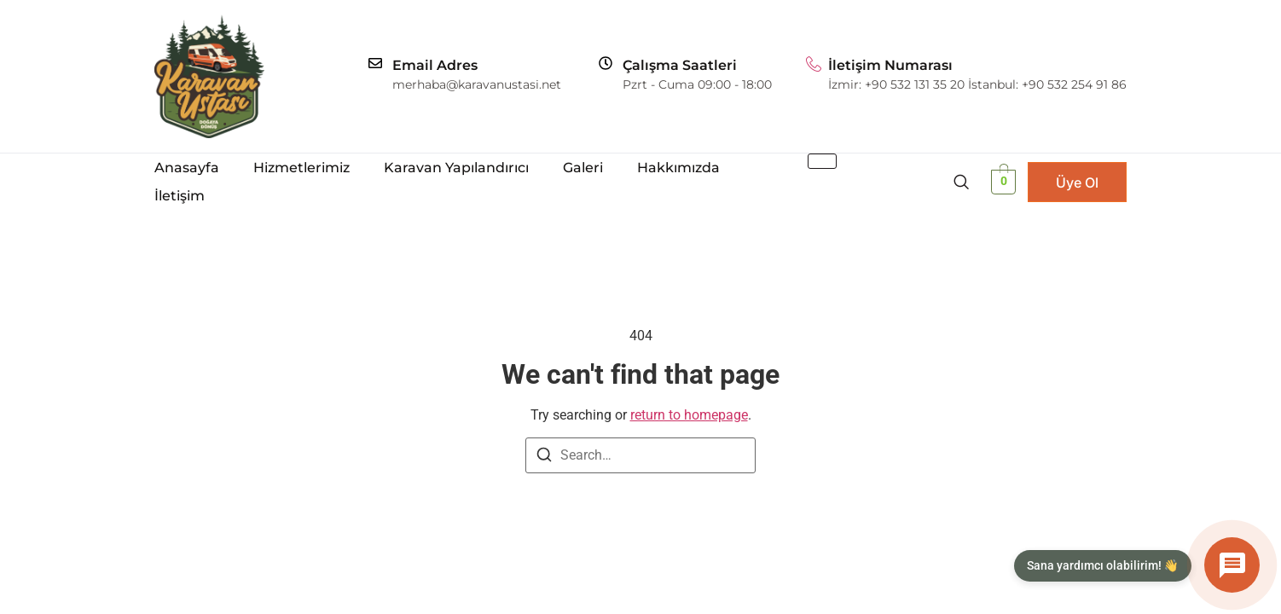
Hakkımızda (678, 167)
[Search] (544, 457)
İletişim (179, 196)
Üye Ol (1077, 182)
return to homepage (689, 415)
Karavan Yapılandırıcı (456, 167)
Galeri (583, 167)
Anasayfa (186, 167)
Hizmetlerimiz (301, 167)
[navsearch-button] (960, 182)
